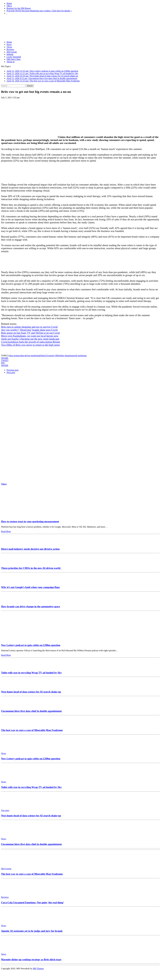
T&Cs (9, 6)
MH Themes (38, 968)
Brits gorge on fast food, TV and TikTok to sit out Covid (30, 332)
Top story (5, 810)
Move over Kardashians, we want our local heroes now (29, 335)
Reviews (10, 49)
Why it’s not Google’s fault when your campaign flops (30, 587)
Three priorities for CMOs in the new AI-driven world (31, 568)
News (9, 44)
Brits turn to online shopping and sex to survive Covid (29, 326)
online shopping (66, 355)
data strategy (14, 355)
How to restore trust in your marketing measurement (30, 521)
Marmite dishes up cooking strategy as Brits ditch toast (31, 959)
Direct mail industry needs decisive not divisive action (30, 549)
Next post (11, 372)
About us (11, 62)
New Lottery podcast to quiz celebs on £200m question (30, 645)
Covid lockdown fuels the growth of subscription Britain (30, 341)
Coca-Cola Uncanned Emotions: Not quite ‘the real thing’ (32, 902)
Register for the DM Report (19, 8)
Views (9, 47)
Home (9, 3)
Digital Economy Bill (49, 355)
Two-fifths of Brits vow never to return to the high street (30, 344)
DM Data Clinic (14, 59)
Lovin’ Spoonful (14, 57)
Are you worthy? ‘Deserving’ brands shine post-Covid (29, 329)
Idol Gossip (12, 52)
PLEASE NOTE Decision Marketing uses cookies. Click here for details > (39, 11)
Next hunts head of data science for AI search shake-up (31, 691)
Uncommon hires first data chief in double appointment (31, 711)
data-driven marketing (30, 355)
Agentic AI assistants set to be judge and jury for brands (32, 930)
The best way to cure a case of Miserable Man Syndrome (32, 730)
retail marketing (80, 355)
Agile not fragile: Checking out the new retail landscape (30, 338)
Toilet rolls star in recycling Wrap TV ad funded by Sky (31, 672)
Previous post (12, 370)
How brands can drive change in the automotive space (30, 606)
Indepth (10, 54)
